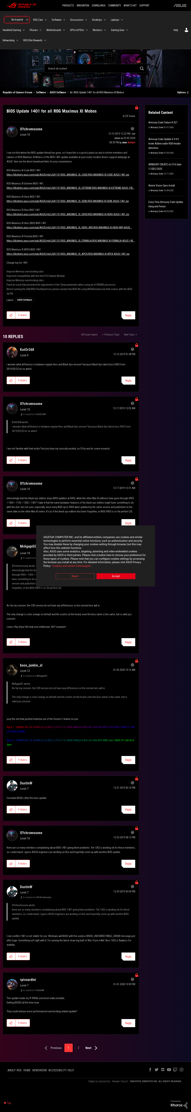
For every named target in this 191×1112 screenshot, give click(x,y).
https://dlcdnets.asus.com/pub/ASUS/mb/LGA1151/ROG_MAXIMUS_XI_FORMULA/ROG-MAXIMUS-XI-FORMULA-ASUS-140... (71, 240)
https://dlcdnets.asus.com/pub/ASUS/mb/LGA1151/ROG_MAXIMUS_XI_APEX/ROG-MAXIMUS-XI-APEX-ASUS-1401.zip (68, 253)
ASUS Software (58, 92)
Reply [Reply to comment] (128, 380)
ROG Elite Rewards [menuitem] (32, 40)
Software (41, 92)
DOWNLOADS (98, 5)
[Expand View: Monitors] (105, 30)
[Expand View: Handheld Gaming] (24, 30)
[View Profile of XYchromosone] (31, 129)
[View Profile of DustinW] (26, 783)
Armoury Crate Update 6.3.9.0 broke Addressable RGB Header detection (164, 143)
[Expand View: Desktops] (105, 19)
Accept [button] (116, 576)
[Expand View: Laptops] (122, 19)
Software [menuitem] (56, 19)
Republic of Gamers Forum (17, 92)
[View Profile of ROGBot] (131, 142)
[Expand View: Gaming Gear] (127, 30)
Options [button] (181, 92)
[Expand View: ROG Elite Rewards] (45, 40)
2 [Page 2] (78, 1047)
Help (176, 30)
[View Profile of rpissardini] (28, 979)
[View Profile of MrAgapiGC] (28, 546)
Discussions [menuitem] (76, 19)
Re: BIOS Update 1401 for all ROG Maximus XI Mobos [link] (97, 92)
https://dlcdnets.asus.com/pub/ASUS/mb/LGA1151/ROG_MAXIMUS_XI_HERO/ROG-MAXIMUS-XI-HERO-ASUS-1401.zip (68, 214)
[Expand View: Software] (64, 19)
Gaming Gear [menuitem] (117, 30)
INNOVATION (83, 5)
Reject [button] (75, 576)
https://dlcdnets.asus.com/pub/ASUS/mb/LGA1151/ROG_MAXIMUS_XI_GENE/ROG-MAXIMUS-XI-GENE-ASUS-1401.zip (68, 201)
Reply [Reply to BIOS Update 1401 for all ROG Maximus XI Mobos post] (128, 315)
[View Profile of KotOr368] (27, 349)
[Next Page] (92, 1048)
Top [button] (9, 1103)
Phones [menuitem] (34, 30)
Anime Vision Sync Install (161, 185)
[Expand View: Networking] (17, 40)
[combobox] (95, 68)
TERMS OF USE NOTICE (99, 1081)
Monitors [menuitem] (97, 30)
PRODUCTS (68, 5)
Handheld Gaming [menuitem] (12, 30)
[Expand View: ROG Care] (46, 19)
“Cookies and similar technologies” (71, 565)
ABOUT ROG (14, 1070)
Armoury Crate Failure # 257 (162, 122)
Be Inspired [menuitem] (17, 19)
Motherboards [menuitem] (54, 30)
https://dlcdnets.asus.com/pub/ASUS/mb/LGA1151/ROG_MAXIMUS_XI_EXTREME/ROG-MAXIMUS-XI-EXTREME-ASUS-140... (70, 187)
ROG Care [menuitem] (38, 19)
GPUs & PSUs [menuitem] (77, 30)
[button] (11, 315)
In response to (34, 414)
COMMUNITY (114, 5)
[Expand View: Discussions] (86, 19)
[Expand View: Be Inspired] (27, 19)
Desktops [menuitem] (97, 19)
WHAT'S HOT (130, 5)
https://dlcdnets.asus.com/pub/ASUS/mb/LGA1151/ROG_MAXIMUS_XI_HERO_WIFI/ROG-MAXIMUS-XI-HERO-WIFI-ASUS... (69, 227)
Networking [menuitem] (8, 40)
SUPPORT (144, 5)
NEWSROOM (39, 1070)
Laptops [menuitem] (115, 19)
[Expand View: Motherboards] (64, 30)
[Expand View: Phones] (40, 30)
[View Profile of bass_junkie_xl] (31, 665)
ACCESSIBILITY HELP (61, 1070)
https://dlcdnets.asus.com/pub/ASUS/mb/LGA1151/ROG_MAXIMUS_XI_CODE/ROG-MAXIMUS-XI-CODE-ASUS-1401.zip (68, 174)
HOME (26, 1070)
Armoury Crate (157, 127)
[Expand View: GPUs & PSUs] (87, 30)
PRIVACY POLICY (120, 1081)
